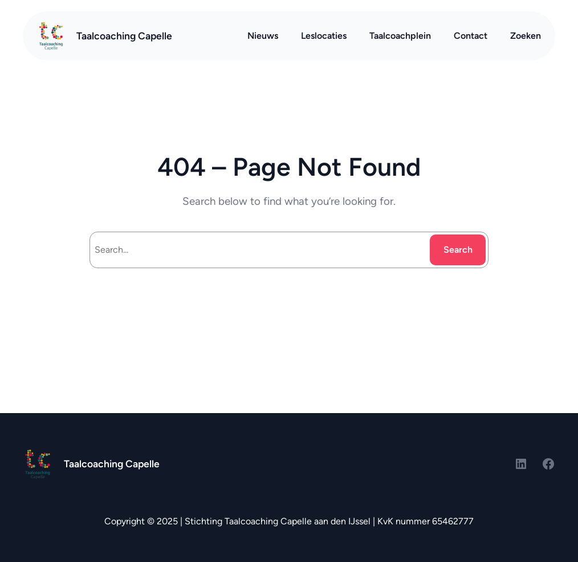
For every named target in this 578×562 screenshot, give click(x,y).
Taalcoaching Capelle (124, 36)
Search (458, 249)
